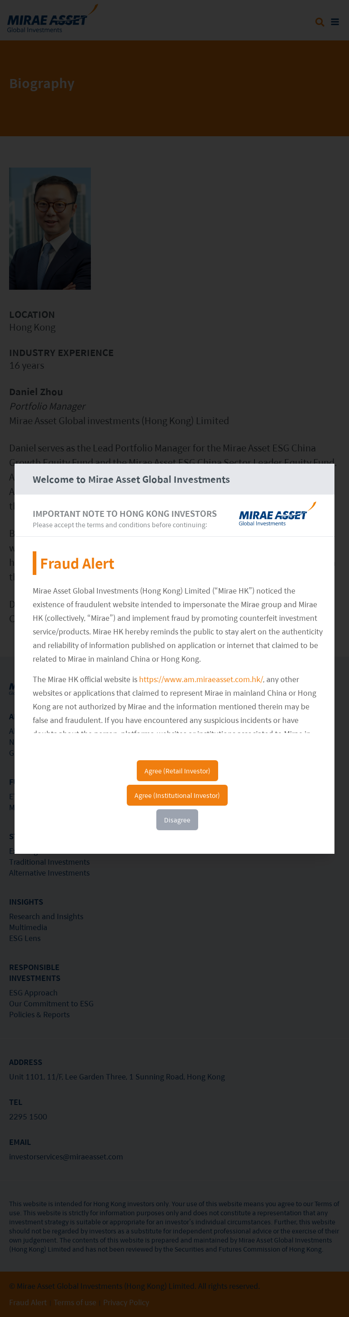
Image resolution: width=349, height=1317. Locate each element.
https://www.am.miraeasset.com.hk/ (201, 679)
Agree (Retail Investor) (177, 771)
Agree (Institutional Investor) (177, 795)
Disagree (177, 820)
